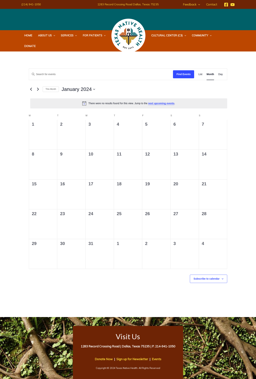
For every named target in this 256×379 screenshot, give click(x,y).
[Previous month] (31, 79)
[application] (198, 4)
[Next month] (38, 79)
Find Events (184, 63)
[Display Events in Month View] (210, 63)
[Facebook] (226, 4)
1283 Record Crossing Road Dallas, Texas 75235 (128, 4)
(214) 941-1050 (31, 4)
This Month (51, 78)
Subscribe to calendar (207, 268)
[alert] (128, 93)
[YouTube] (232, 4)
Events (156, 348)
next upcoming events (161, 92)
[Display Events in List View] (200, 63)
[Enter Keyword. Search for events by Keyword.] (101, 63)
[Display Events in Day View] (220, 63)
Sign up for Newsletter (132, 348)
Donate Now (104, 348)
